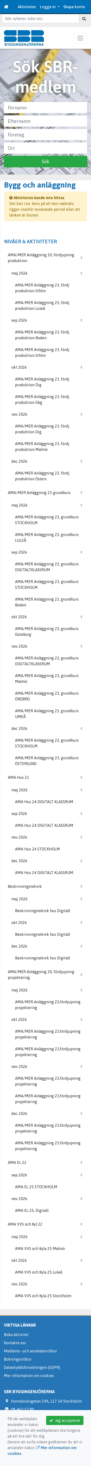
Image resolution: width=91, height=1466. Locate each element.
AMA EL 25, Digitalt (32, 1210)
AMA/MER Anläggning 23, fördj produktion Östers (42, 476)
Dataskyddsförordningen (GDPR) (32, 1367)
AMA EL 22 (17, 1162)
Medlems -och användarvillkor (30, 1351)
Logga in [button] (48, 7)
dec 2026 (19, 461)
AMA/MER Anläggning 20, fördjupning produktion (41, 258)
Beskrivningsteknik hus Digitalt (42, 911)
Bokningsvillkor (18, 1359)
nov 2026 (19, 414)
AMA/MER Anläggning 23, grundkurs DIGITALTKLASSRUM (47, 567)
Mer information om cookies (29, 1375)
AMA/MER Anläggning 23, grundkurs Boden (47, 602)
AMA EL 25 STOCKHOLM (36, 1187)
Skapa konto (74, 7)
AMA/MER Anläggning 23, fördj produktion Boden (42, 335)
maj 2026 (19, 273)
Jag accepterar (64, 1420)
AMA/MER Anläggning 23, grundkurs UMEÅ (47, 714)
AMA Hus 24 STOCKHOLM (37, 849)
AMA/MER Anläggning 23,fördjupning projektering (48, 1005)
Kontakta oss (15, 1343)
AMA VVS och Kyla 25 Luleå (38, 1272)
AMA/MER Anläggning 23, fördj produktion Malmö (42, 446)
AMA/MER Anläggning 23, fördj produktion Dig (42, 382)
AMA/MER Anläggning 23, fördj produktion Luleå (42, 305)
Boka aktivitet (16, 1334)
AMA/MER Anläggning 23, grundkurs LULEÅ (47, 537)
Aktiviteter (27, 7)
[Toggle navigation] (80, 38)
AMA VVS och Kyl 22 (25, 1224)
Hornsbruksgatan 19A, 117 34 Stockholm (46, 1401)
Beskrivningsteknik (25, 886)
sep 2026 (19, 320)
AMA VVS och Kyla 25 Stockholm (43, 1296)
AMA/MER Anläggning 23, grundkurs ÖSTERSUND (47, 761)
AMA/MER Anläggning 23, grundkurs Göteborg (47, 631)
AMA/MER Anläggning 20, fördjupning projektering (41, 975)
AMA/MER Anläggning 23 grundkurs (39, 492)
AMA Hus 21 (18, 777)
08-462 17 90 (22, 1409)
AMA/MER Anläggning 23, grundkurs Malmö (47, 678)
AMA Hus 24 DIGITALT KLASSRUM (44, 802)
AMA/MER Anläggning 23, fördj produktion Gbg (42, 399)
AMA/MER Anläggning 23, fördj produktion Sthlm (42, 288)
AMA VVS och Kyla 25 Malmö (40, 1248)
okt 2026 (19, 367)
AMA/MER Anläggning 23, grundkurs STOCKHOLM (47, 520)
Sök (46, 161)
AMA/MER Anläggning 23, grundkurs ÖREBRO (47, 696)
